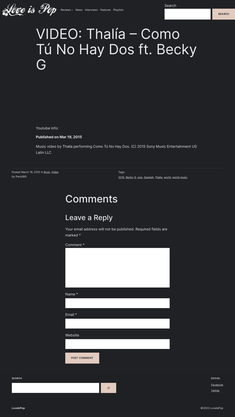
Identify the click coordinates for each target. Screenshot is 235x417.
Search (170, 5)
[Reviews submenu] (72, 10)
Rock (47, 172)
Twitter (215, 390)
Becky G (131, 177)
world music (179, 177)
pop (140, 177)
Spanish (149, 177)
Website (72, 335)
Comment (75, 245)
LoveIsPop (18, 408)
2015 (121, 177)
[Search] (108, 388)
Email (71, 314)
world (167, 177)
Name (71, 294)
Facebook (217, 384)
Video (55, 172)
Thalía (158, 177)
